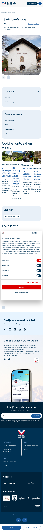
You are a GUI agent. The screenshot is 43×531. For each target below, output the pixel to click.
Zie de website (31, 528)
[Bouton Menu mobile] (40, 3)
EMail (18, 520)
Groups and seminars (9, 445)
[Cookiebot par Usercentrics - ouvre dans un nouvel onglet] (30, 233)
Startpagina (4, 12)
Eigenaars (26, 449)
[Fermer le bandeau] (40, 232)
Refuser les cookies (21, 297)
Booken (32, 3)
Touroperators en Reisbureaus (8, 450)
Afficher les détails (32, 282)
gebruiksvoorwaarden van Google (9, 421)
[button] (8, 77)
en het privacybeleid (31, 420)
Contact (11, 528)
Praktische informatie (9, 462)
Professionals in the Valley (31, 445)
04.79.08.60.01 (24, 520)
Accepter (21, 287)
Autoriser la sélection (21, 292)
